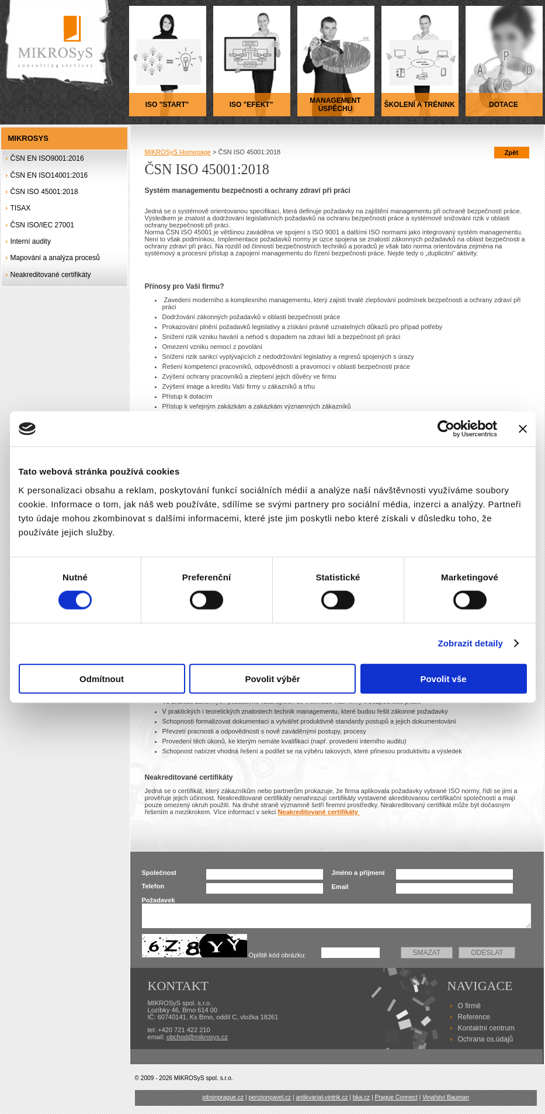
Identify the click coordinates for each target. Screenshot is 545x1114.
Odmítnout (101, 678)
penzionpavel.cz (269, 1097)
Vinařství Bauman (445, 1097)
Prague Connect (395, 1097)
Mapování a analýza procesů (55, 258)
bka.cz (361, 1097)
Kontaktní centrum (486, 1028)
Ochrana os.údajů (485, 1039)
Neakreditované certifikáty (51, 275)
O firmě (469, 1006)
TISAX (21, 208)
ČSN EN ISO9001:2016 (47, 158)
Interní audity (31, 241)
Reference (474, 1017)
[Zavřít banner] (523, 429)
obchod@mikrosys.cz (197, 1036)
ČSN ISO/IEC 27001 (42, 225)
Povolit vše (443, 678)
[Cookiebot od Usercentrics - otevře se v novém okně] (446, 429)
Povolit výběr (272, 678)
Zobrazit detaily (470, 643)
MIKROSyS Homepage (178, 151)
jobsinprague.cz (223, 1097)
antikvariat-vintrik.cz (322, 1097)
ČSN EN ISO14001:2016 (49, 175)
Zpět (511, 152)
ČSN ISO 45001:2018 (44, 192)
